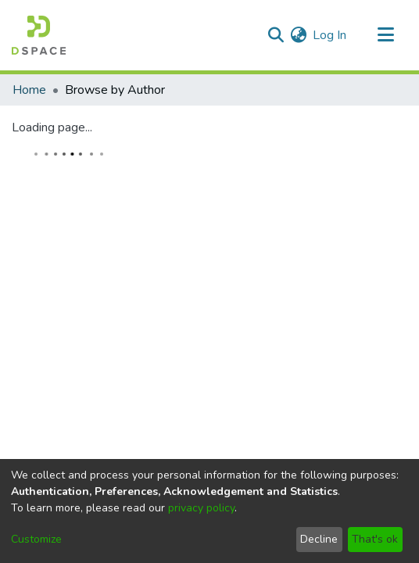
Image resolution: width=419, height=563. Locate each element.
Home (29, 90)
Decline (319, 539)
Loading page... (52, 127)
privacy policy (201, 507)
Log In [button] (330, 35)
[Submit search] (275, 35)
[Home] (39, 35)
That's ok (375, 539)
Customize (36, 539)
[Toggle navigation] (385, 35)
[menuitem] (298, 35)
